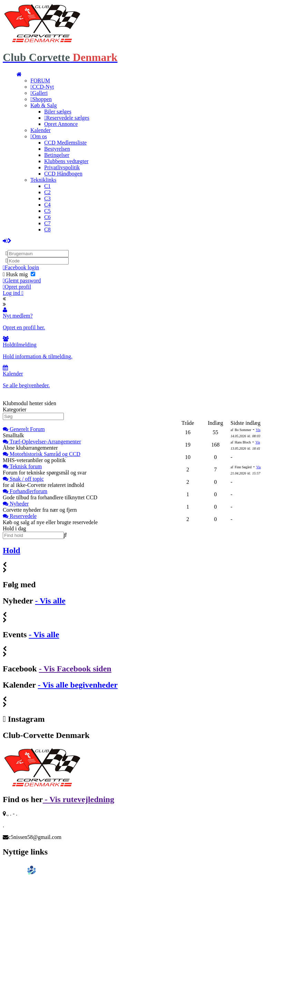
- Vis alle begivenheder (78, 684)
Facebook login (21, 267)
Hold (11, 550)
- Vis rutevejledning (78, 799)
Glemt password (22, 280)
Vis (258, 430)
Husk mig (19, 274)
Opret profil (17, 287)
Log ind (13, 293)
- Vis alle (50, 600)
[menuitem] (19, 74)
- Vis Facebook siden (75, 668)
